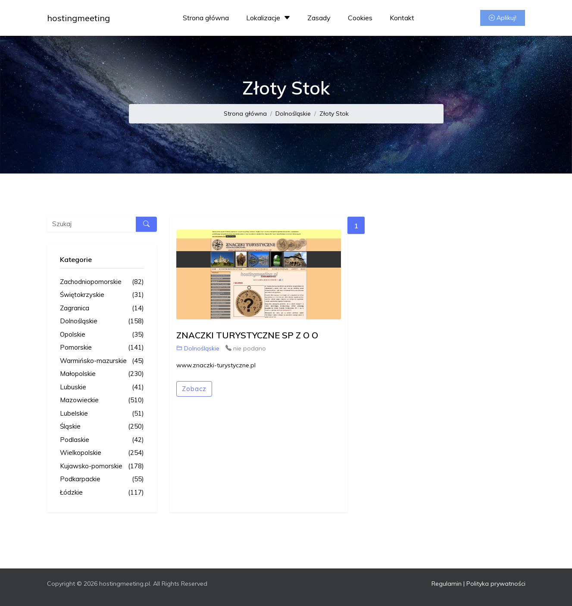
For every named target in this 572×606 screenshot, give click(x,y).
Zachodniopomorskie (102, 282)
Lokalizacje (269, 17)
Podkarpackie (102, 479)
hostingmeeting (78, 18)
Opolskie (102, 335)
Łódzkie (102, 493)
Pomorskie (102, 348)
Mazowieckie (102, 400)
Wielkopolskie (102, 453)
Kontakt (402, 17)
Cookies (360, 17)
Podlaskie (102, 440)
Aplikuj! (502, 18)
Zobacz (194, 389)
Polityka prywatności (495, 583)
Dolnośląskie (293, 113)
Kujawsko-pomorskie (102, 466)
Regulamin (446, 583)
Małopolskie (102, 374)
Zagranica (102, 308)
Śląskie (102, 427)
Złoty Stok (334, 113)
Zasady (319, 17)
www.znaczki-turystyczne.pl (216, 365)
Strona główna (206, 17)
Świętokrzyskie (102, 295)
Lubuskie (102, 387)
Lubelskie (102, 414)
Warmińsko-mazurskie (102, 361)
